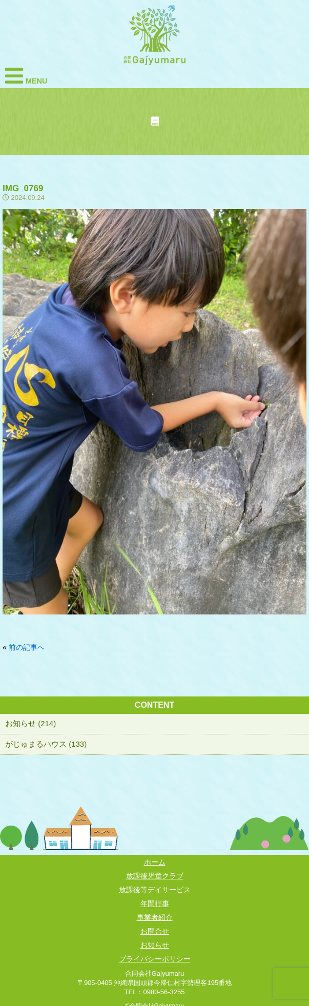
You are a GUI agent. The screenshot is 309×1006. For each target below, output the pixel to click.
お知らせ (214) (30, 723)
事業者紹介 (155, 917)
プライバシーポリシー (155, 959)
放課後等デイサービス (155, 890)
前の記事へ (27, 647)
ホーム (155, 862)
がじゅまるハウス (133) (46, 744)
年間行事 (154, 903)
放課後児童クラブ (154, 876)
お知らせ (154, 945)
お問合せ (154, 931)
